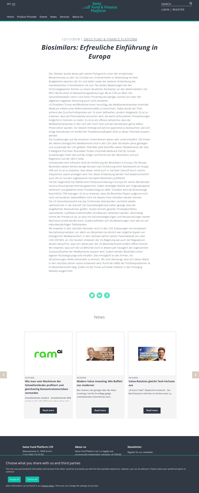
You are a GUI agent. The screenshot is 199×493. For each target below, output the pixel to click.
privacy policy (48, 485)
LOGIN (165, 9)
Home (10, 16)
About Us (77, 16)
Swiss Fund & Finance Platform (110, 39)
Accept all (14, 479)
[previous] (195, 374)
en (13, 3)
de (8, 3)
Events (43, 16)
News (53, 16)
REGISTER (178, 9)
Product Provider (27, 16)
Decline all (32, 479)
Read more (48, 410)
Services (64, 16)
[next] (3, 374)
